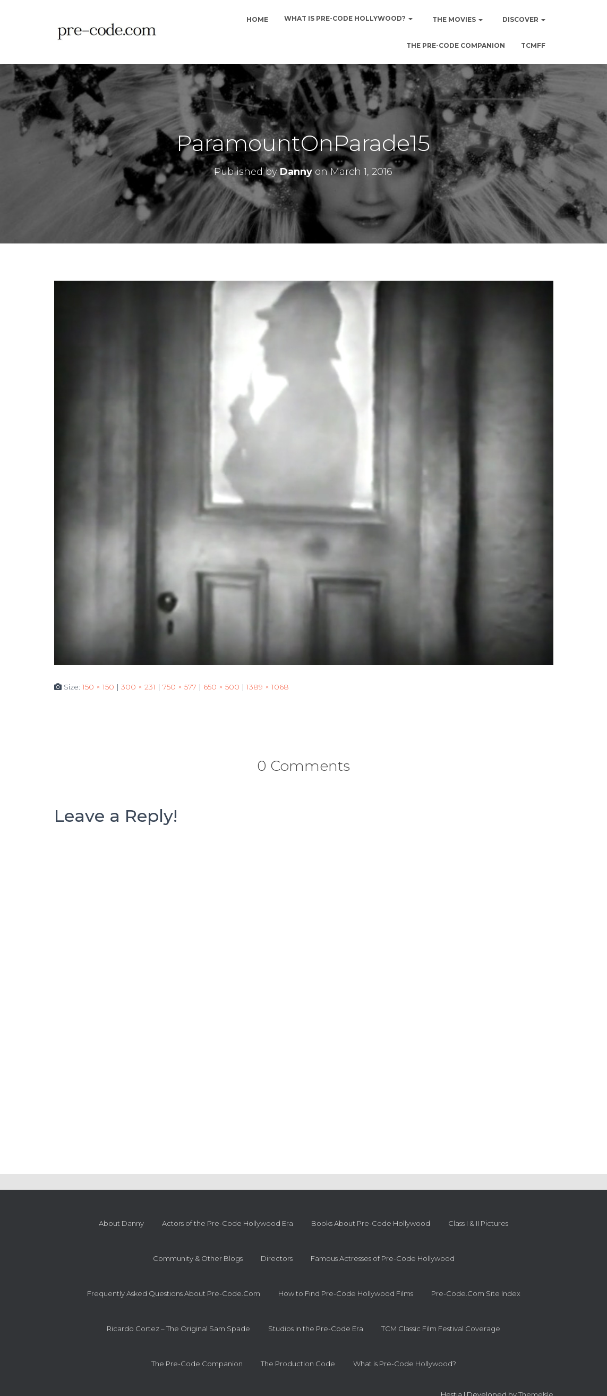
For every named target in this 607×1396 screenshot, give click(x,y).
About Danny (121, 1223)
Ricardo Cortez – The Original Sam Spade (178, 1328)
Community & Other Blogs (198, 1258)
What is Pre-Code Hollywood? (348, 18)
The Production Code (298, 1363)
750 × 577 (179, 687)
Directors (277, 1258)
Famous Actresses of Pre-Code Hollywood (383, 1258)
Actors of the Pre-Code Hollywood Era (227, 1223)
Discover (523, 19)
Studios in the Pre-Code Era (315, 1328)
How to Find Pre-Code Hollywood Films (345, 1293)
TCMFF (533, 45)
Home (256, 19)
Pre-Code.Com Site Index (475, 1293)
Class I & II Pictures (478, 1223)
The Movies (457, 19)
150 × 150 (98, 687)
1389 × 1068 (267, 687)
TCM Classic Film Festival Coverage (440, 1328)
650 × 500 (221, 687)
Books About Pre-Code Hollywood (370, 1223)
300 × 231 (138, 687)
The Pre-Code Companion (455, 45)
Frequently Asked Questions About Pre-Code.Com (173, 1293)
